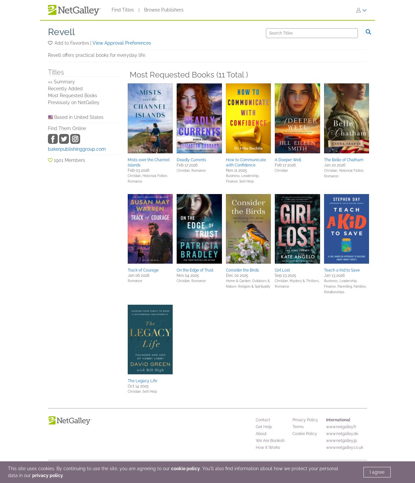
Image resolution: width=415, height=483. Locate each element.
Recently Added (65, 88)
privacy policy (47, 475)
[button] (51, 43)
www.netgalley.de (342, 433)
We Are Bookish (270, 440)
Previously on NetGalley (73, 102)
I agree (377, 472)
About (261, 433)
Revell (61, 32)
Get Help (264, 427)
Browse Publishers (164, 9)
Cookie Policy (305, 433)
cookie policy (185, 468)
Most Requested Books (72, 95)
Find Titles (123, 9)
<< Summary (61, 81)
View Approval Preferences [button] (122, 43)
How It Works (268, 447)
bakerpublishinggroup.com (77, 149)
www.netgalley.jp (341, 440)
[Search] (312, 33)
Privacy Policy (305, 420)
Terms (298, 427)
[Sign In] (361, 10)
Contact (263, 420)
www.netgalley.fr (341, 427)
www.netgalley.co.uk (344, 447)
